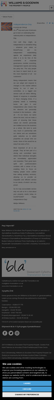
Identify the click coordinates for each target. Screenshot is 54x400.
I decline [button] (27, 389)
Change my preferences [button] (27, 394)
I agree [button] (27, 383)
